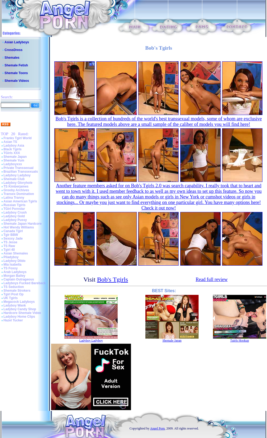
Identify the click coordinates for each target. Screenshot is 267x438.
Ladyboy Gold (14, 216)
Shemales (12, 57)
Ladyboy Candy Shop (19, 309)
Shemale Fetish (16, 65)
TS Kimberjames (15, 186)
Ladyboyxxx (12, 164)
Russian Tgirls (14, 205)
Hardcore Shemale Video (22, 313)
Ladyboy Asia (13, 145)
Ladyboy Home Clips (19, 316)
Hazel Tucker (13, 320)
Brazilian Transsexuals (20, 171)
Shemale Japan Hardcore (22, 224)
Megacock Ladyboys (19, 302)
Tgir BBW (10, 235)
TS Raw (9, 246)
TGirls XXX (11, 153)
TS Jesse (10, 242)
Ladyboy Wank (14, 305)
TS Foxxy (10, 268)
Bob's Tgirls (112, 279)
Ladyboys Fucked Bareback (24, 283)
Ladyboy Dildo (14, 261)
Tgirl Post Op (13, 294)
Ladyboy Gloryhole (17, 183)
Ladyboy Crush (15, 212)
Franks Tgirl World (17, 138)
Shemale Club (13, 179)
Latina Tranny (13, 197)
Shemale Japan (15, 157)
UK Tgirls (10, 298)
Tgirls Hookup (239, 340)
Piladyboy (11, 257)
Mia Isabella (12, 264)
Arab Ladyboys (15, 272)
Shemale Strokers (16, 290)
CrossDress (13, 50)
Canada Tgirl (13, 231)
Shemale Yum (13, 160)
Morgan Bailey (14, 276)
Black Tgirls (12, 149)
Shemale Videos (17, 81)
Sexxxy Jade (13, 238)
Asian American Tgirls (20, 201)
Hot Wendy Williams (18, 227)
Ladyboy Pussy (15, 220)
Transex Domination (18, 194)
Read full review (212, 279)
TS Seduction (13, 287)
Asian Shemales (15, 253)
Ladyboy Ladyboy (17, 175)
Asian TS (10, 142)
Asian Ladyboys (17, 42)
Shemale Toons (16, 73)
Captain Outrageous (18, 279)
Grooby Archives (16, 190)
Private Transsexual (18, 168)
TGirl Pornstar (14, 209)
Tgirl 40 (9, 250)
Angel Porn (157, 428)
